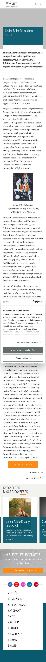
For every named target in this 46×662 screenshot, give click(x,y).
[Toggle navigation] (41, 4)
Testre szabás (23, 358)
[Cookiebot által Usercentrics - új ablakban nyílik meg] (32, 302)
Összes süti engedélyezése (23, 350)
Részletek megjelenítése (28, 342)
